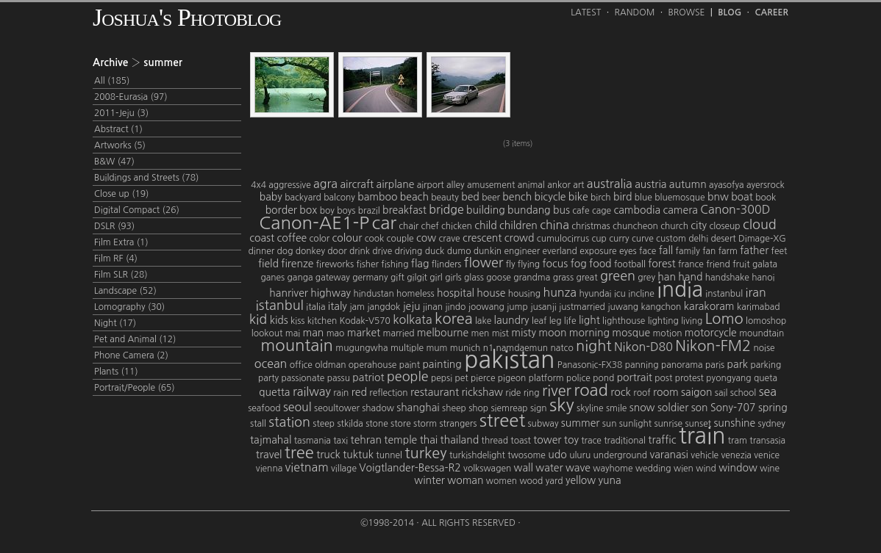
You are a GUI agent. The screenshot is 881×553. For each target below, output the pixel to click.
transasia (767, 440)
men (480, 333)
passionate (302, 378)
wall (523, 468)
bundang (529, 210)
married (399, 333)
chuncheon (635, 226)
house (491, 293)
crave (449, 238)
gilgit (417, 277)
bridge (446, 209)
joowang (486, 307)
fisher (367, 264)
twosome (526, 455)
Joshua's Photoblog (187, 17)
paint (409, 365)
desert (722, 238)
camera (680, 210)
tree (299, 452)
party (268, 378)
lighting (663, 321)
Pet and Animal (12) (135, 339)
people (408, 376)
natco (561, 348)
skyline (590, 408)
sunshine (734, 423)
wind (706, 468)
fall (666, 250)
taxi (340, 440)
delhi (698, 238)
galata (764, 264)
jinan (433, 307)
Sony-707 (733, 407)
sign (538, 408)
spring (773, 407)
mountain (296, 345)
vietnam (307, 467)
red (359, 392)
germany (370, 277)
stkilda (350, 423)
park (737, 364)
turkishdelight (477, 455)
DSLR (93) (114, 226)
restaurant (434, 392)
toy (571, 440)
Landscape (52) (125, 290)
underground (620, 455)
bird (622, 197)
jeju (412, 306)
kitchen (322, 321)
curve (643, 238)
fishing (394, 264)
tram (737, 440)
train (702, 435)
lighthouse (623, 321)
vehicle (704, 455)
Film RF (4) (116, 258)
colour (347, 238)
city (699, 225)
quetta (274, 392)
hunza (560, 292)
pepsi (441, 378)
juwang (622, 307)
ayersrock (765, 185)
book (765, 197)
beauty (445, 197)
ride (513, 392)
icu (620, 293)
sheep (454, 408)
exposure (597, 251)
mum (436, 348)
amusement (491, 185)
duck (435, 251)
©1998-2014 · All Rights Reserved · (440, 522)
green (617, 276)
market (363, 333)
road (591, 390)
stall (258, 423)
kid (258, 319)
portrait (634, 377)
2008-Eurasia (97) (131, 97)
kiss (297, 321)
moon (552, 333)
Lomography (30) (129, 307)
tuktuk (358, 454)
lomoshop (766, 321)
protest (689, 378)
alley (455, 185)
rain (341, 392)
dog (285, 251)
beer (491, 197)
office (301, 365)
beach (414, 197)
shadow (378, 408)
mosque (631, 333)
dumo (459, 251)
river (556, 390)
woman (465, 480)
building (485, 210)
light (589, 320)
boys (346, 210)
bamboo (377, 197)
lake (483, 321)
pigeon (512, 378)
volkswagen (487, 468)
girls (453, 277)
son (699, 407)
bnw (718, 197)
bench (517, 197)
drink (359, 251)
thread (495, 440)
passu (338, 378)
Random (635, 12)
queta (765, 378)
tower (547, 440)
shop (478, 408)
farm (728, 251)
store (400, 423)
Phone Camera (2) (131, 355)
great (586, 277)
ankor (559, 185)
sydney (771, 423)
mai (292, 333)
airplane (396, 184)
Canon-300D (735, 209)
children (518, 225)
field (268, 264)
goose (498, 277)
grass (563, 277)
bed (470, 197)
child (485, 225)
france (691, 264)
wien (683, 468)
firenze (297, 264)
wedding (653, 468)
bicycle (550, 197)
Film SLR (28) (121, 274)
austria (650, 184)
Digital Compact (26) (136, 210)
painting (441, 364)
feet (779, 251)
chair (408, 226)
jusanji (543, 307)
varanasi (668, 454)
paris (714, 365)
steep (324, 423)
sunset (698, 423)
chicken (456, 226)
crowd (519, 238)
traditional (625, 440)
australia (609, 183)
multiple (407, 348)
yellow (581, 480)
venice (767, 455)
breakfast (404, 210)
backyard (303, 197)
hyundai (595, 293)
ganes (272, 277)
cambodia (636, 210)
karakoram (709, 306)
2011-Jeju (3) (121, 113)
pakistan (509, 360)
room (666, 392)
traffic (662, 440)
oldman (330, 365)
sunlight (635, 423)
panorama (682, 365)
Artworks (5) (120, 145)
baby (271, 197)
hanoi (763, 277)
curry (619, 238)
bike (578, 197)
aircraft (357, 184)
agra (325, 183)
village (344, 468)
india (680, 289)
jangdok (383, 307)
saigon (696, 392)
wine (770, 468)
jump (517, 307)
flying (529, 264)
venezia (736, 455)
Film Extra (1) (121, 242)
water (549, 468)
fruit (740, 264)
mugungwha (361, 348)
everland (560, 251)
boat (742, 197)
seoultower (337, 408)
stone (376, 423)
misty (523, 333)
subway (543, 423)
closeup (724, 226)
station (289, 422)
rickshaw (481, 392)
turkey (425, 453)
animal (531, 185)
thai (429, 440)
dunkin (488, 251)
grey (646, 277)
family (688, 251)
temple (400, 440)
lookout (267, 333)
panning (642, 365)
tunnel (389, 455)
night (593, 346)
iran (756, 292)
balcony (339, 197)
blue (643, 197)
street (502, 420)
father (754, 250)
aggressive (289, 185)
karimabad (758, 307)
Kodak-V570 (365, 321)
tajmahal (270, 440)
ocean (271, 363)
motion (667, 333)
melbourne (442, 333)
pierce (483, 378)
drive (382, 251)
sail (721, 392)
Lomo (724, 318)
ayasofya (726, 185)
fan (709, 251)
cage (601, 210)
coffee (292, 238)
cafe (580, 210)
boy (327, 210)
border (281, 210)
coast (261, 238)
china (554, 225)
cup (598, 238)
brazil (369, 210)
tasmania (312, 440)
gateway (332, 277)
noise (764, 348)
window (737, 468)
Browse (686, 12)
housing (524, 293)
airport (430, 185)
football (630, 264)
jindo (455, 307)
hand (690, 277)
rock (620, 392)
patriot (368, 377)
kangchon (661, 307)
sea (768, 391)
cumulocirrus (563, 238)
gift (397, 277)
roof (641, 392)
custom (671, 238)
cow (426, 238)
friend (718, 264)
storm (425, 423)
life (570, 321)
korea (454, 318)
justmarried (582, 307)
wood (531, 481)
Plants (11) (116, 371)
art (578, 185)
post (663, 378)
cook (375, 238)
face (647, 251)
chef (430, 226)
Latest (586, 12)
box (308, 210)
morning (589, 333)
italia (315, 307)
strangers (458, 423)
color (320, 238)
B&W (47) (114, 161)
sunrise (668, 423)
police (578, 378)
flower (483, 263)
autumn (688, 184)
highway (330, 293)
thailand (459, 440)
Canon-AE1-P (314, 222)
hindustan (373, 293)
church (674, 226)
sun (609, 423)
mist (500, 333)
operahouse (372, 365)
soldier (672, 407)
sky (561, 404)
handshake (727, 277)
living (691, 321)
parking (765, 365)
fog (579, 264)
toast (520, 440)
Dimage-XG (762, 238)
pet (461, 378)
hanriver (288, 293)
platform (546, 378)
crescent (482, 238)
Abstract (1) (118, 129)
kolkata (412, 319)
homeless (415, 293)
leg (555, 321)
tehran (366, 440)
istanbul (280, 305)
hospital (455, 293)
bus (561, 210)
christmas (590, 226)
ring (532, 392)
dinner (262, 251)
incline (641, 293)
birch (601, 197)
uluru (580, 455)
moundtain (761, 333)
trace (591, 440)
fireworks (335, 264)
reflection (388, 392)
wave (578, 468)
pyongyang (728, 378)
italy (337, 306)
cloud (760, 224)
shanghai (418, 407)
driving (409, 251)
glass (474, 277)
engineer (522, 251)
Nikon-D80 (643, 347)
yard (554, 481)
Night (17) (115, 323)
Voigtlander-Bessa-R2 (409, 468)
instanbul (724, 293)
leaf (539, 321)
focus (555, 264)
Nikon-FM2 (713, 346)
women (501, 481)
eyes (628, 251)
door (336, 251)
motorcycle (711, 333)
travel (269, 454)
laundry (511, 320)
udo (557, 454)
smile (616, 408)
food (600, 264)
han (666, 277)
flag (420, 264)
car (384, 222)
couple (400, 238)
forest (661, 264)
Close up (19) (121, 193)
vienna (269, 468)
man (313, 333)
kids (279, 320)
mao (336, 333)
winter (429, 480)
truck (328, 454)
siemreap (509, 408)
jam (357, 307)
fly (511, 264)
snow (642, 407)
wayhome (612, 468)
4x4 (258, 185)
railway (312, 391)
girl (435, 277)
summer (580, 423)
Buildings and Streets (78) (146, 177)
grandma (531, 277)
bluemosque (679, 197)
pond (603, 378)
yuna (610, 480)
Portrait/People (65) (134, 387)
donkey (310, 251)
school (743, 392)
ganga (300, 277)
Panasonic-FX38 (590, 365)
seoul (297, 407)
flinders (447, 264)
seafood (264, 408)
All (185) (111, 80)
